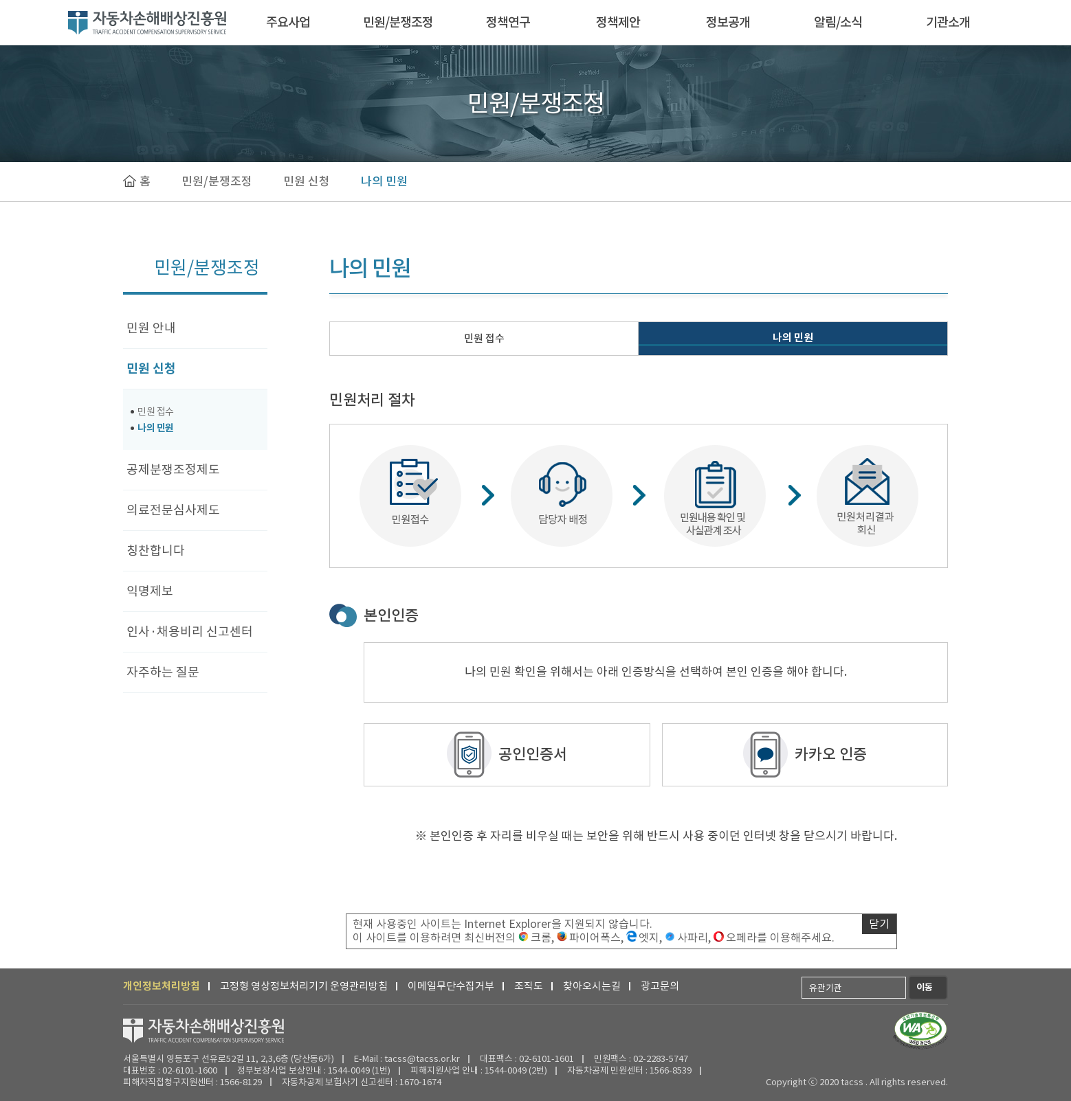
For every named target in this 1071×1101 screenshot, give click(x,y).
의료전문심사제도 (173, 510)
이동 (924, 987)
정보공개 (728, 22)
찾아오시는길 (592, 985)
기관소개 (948, 22)
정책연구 (508, 22)
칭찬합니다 (155, 550)
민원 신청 (306, 181)
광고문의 (660, 985)
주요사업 (288, 22)
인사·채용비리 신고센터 (189, 631)
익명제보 (149, 591)
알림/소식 (838, 22)
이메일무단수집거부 (451, 985)
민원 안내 (151, 328)
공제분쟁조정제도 (173, 469)
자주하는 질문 (162, 672)
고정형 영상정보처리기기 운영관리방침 (304, 985)
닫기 (879, 924)
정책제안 (618, 22)
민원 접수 (155, 411)
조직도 (528, 985)
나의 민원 (384, 181)
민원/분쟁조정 (398, 22)
